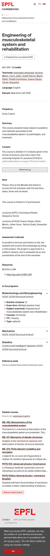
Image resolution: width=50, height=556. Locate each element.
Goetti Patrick (28, 76)
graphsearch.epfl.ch (21, 416)
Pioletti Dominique (18, 79)
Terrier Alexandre (10, 82)
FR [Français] (39, 4)
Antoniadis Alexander (23, 72)
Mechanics (24, 333)
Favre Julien (15, 76)
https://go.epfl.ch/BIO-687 (19, 274)
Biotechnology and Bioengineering (24, 295)
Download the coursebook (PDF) (18, 57)
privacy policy (13, 541)
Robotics (24, 346)
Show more (25, 169)
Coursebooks (10, 9)
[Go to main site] (3, 15)
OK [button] (13, 551)
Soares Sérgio (35, 79)
